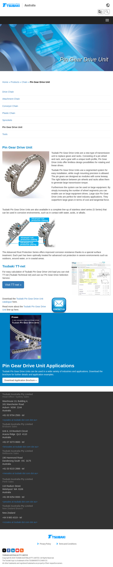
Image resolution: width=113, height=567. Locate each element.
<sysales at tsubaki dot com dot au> (19, 420)
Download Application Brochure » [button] (20, 380)
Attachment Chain (11, 99)
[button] (101, 11)
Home (5, 82)
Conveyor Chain (10, 106)
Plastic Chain (8, 113)
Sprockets (7, 120)
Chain (25, 82)
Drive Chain (8, 92)
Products (15, 82)
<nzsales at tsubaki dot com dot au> (19, 522)
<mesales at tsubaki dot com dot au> (20, 473)
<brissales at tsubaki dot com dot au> (20, 446)
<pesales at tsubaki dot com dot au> (20, 501)
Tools (5, 134)
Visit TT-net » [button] (13, 284)
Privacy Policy (44, 543)
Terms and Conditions (66, 543)
